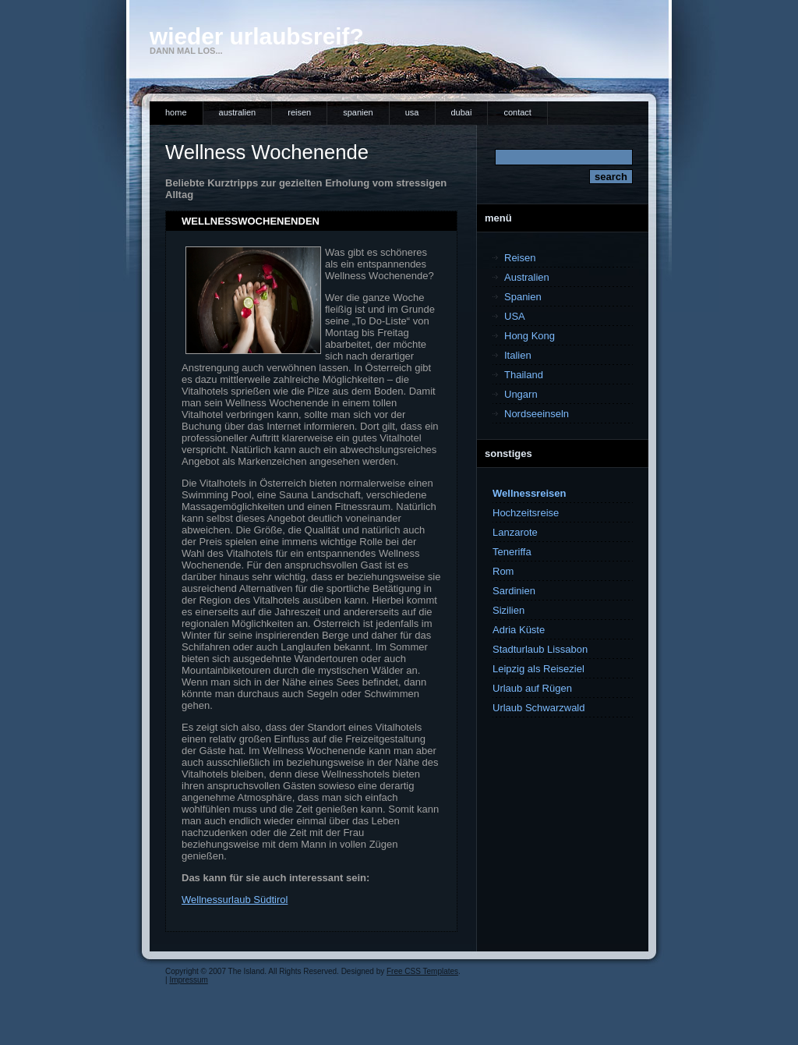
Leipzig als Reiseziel (538, 669)
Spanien (358, 112)
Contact (517, 112)
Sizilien (508, 610)
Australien (237, 112)
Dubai (461, 112)
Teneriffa (512, 552)
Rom (503, 571)
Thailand (523, 375)
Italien (517, 355)
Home (176, 112)
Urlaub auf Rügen (532, 688)
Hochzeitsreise (526, 513)
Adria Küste (519, 630)
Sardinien (514, 591)
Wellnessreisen (529, 493)
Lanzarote (515, 532)
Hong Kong (529, 336)
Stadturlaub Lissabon (540, 649)
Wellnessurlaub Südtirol (235, 899)
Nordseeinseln (536, 414)
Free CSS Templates (422, 971)
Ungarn (521, 394)
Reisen (299, 112)
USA (412, 112)
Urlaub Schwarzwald (539, 708)
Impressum (188, 980)
